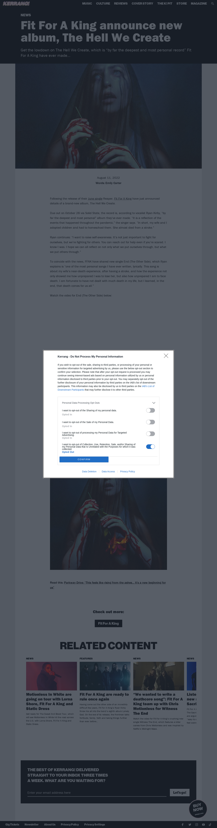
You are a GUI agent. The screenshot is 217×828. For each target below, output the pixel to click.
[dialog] (108, 414)
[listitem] (108, 403)
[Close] (167, 357)
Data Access (108, 471)
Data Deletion (89, 471)
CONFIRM (84, 459)
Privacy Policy (127, 471)
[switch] (150, 410)
